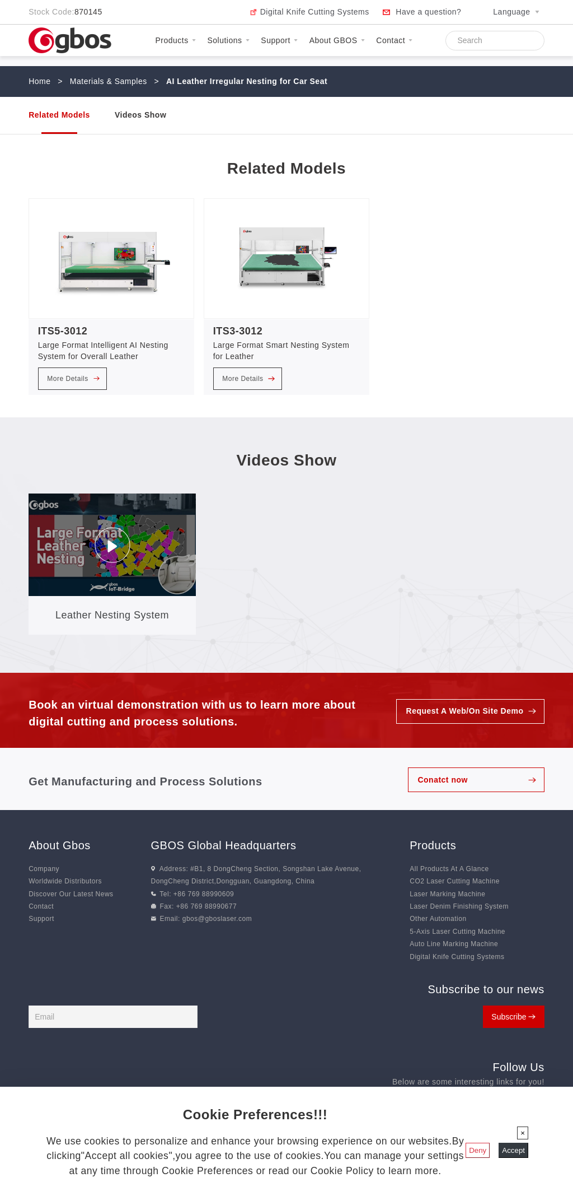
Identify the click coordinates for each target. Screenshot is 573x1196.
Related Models (59, 114)
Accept (513, 1150)
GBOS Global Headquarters (224, 845)
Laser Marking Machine (447, 894)
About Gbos (60, 845)
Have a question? (428, 11)
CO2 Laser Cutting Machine (455, 881)
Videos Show (140, 114)
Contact (394, 40)
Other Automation (438, 919)
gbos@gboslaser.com (217, 919)
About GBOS (337, 40)
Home (39, 81)
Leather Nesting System (112, 615)
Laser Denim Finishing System (459, 906)
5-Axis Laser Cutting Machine (457, 932)
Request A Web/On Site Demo (464, 711)
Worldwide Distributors (65, 881)
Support (279, 40)
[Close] (522, 1133)
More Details (73, 379)
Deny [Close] (477, 1150)
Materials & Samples (108, 81)
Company (44, 869)
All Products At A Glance (449, 869)
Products (175, 40)
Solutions (228, 40)
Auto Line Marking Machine (454, 944)
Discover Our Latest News (71, 894)
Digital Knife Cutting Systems (314, 11)
